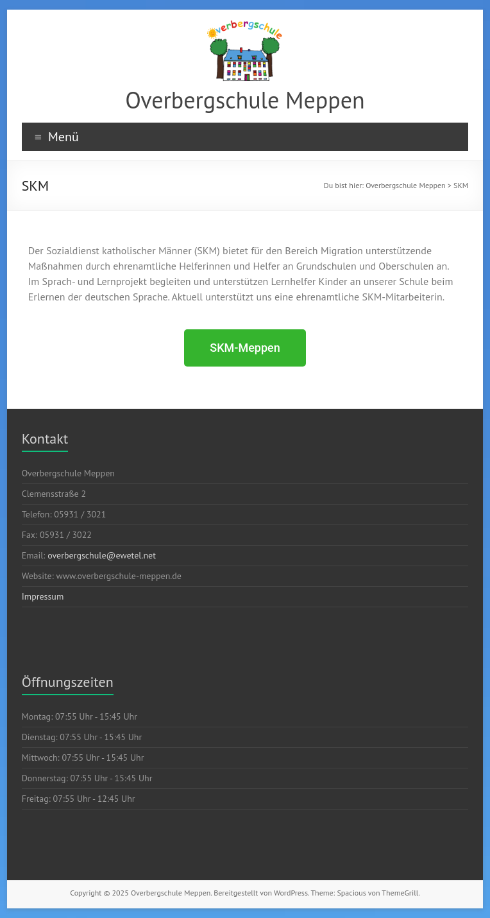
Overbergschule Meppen (244, 100)
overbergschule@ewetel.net (101, 555)
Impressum (43, 596)
